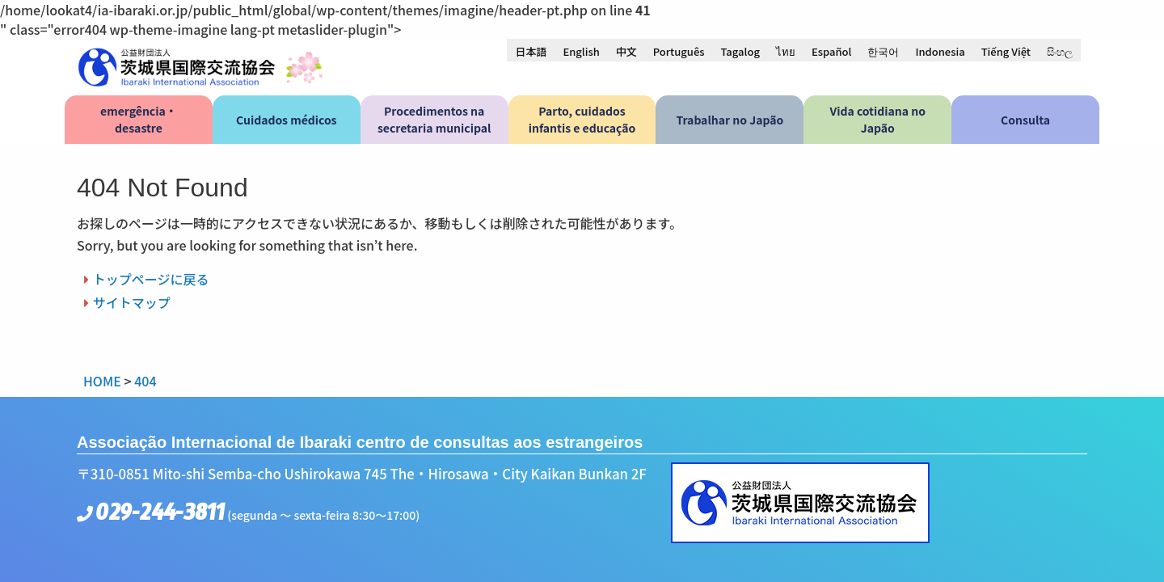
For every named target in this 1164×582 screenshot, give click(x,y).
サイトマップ (132, 302)
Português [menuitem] (679, 51)
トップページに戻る (151, 279)
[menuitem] (531, 50)
